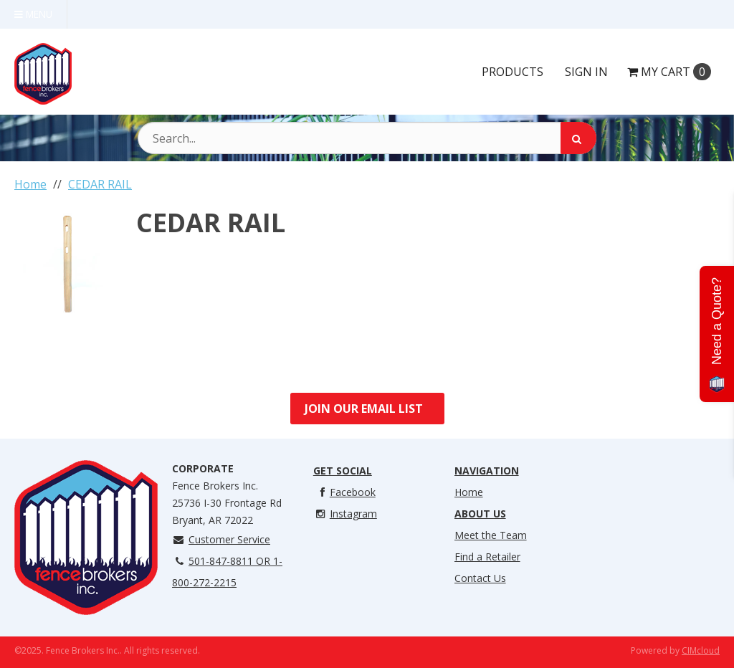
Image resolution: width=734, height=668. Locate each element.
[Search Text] (367, 138)
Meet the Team (490, 535)
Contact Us (480, 578)
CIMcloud (701, 650)
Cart (669, 71)
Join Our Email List (364, 408)
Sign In (586, 72)
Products (512, 72)
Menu (33, 14)
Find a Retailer (487, 556)
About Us (480, 513)
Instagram (345, 513)
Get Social (342, 470)
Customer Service (221, 539)
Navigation (486, 470)
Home (468, 492)
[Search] (578, 138)
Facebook (344, 492)
